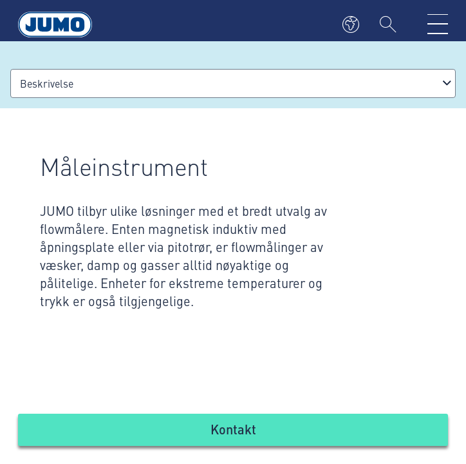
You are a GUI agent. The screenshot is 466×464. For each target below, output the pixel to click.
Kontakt (233, 429)
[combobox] (233, 83)
